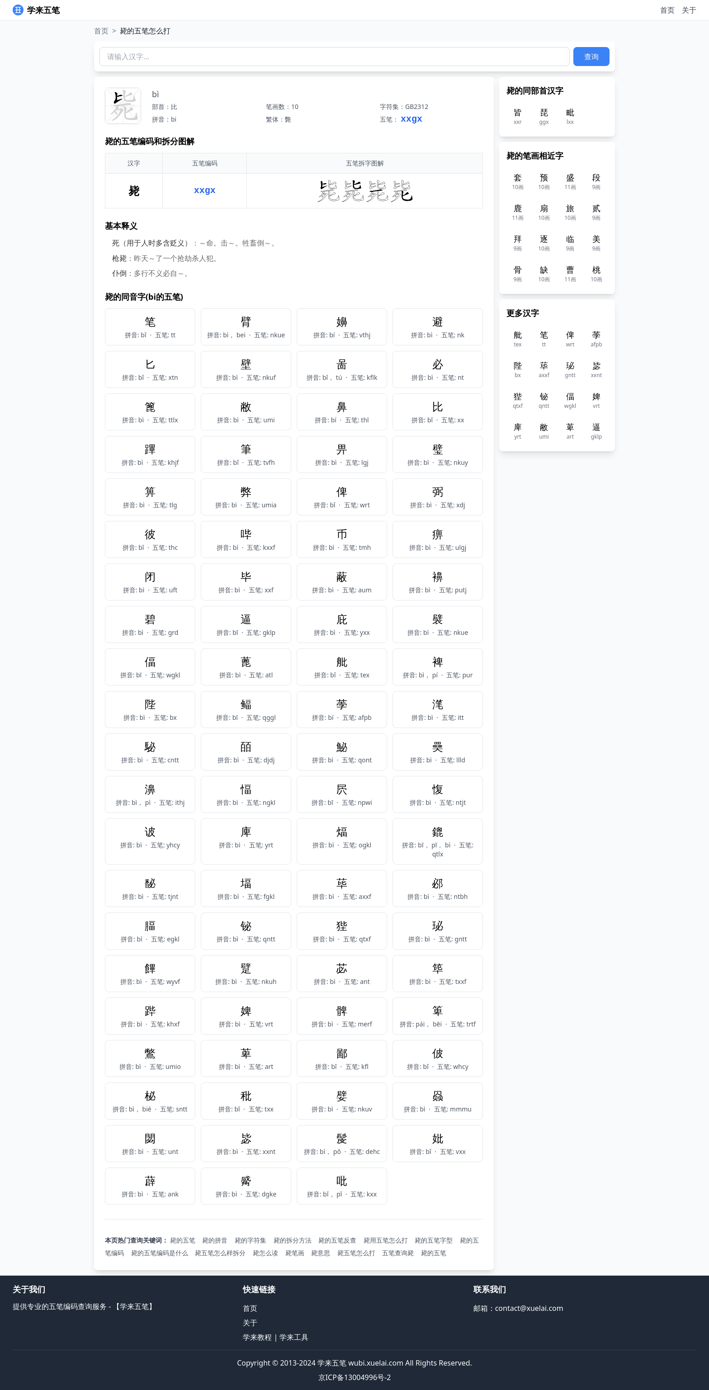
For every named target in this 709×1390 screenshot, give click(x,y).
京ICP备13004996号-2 (354, 1377)
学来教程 (257, 1337)
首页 (667, 10)
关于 (689, 10)
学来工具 (293, 1337)
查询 (591, 56)
